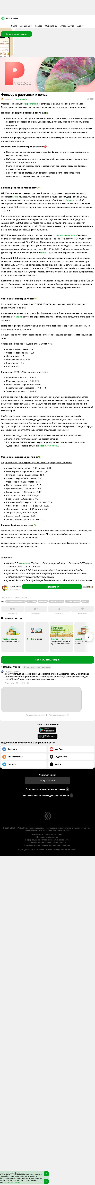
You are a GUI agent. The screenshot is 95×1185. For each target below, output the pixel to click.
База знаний (26, 26)
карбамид (68, 200)
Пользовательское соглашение (47, 834)
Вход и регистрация (16, 34)
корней (18, 316)
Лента (14, 26)
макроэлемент (30, 103)
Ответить (9, 683)
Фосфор (85, 601)
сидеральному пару (65, 235)
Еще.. (80, 26)
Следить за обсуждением (37, 667)
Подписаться (20, 99)
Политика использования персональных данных (47, 845)
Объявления (51, 26)
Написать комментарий (47, 659)
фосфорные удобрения (15, 601)
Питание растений (73, 601)
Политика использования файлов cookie (47, 842)
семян (43, 252)
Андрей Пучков (12, 671)
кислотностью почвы (47, 445)
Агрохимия (24, 563)
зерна (15, 196)
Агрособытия (67, 26)
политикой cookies (12, 1182)
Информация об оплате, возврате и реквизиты (47, 840)
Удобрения (31, 601)
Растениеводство (56, 601)
